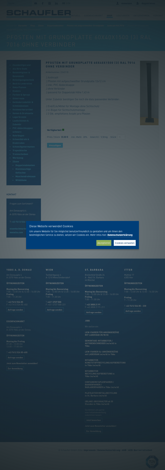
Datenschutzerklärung (119, 235)
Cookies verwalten (125, 243)
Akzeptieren (103, 243)
